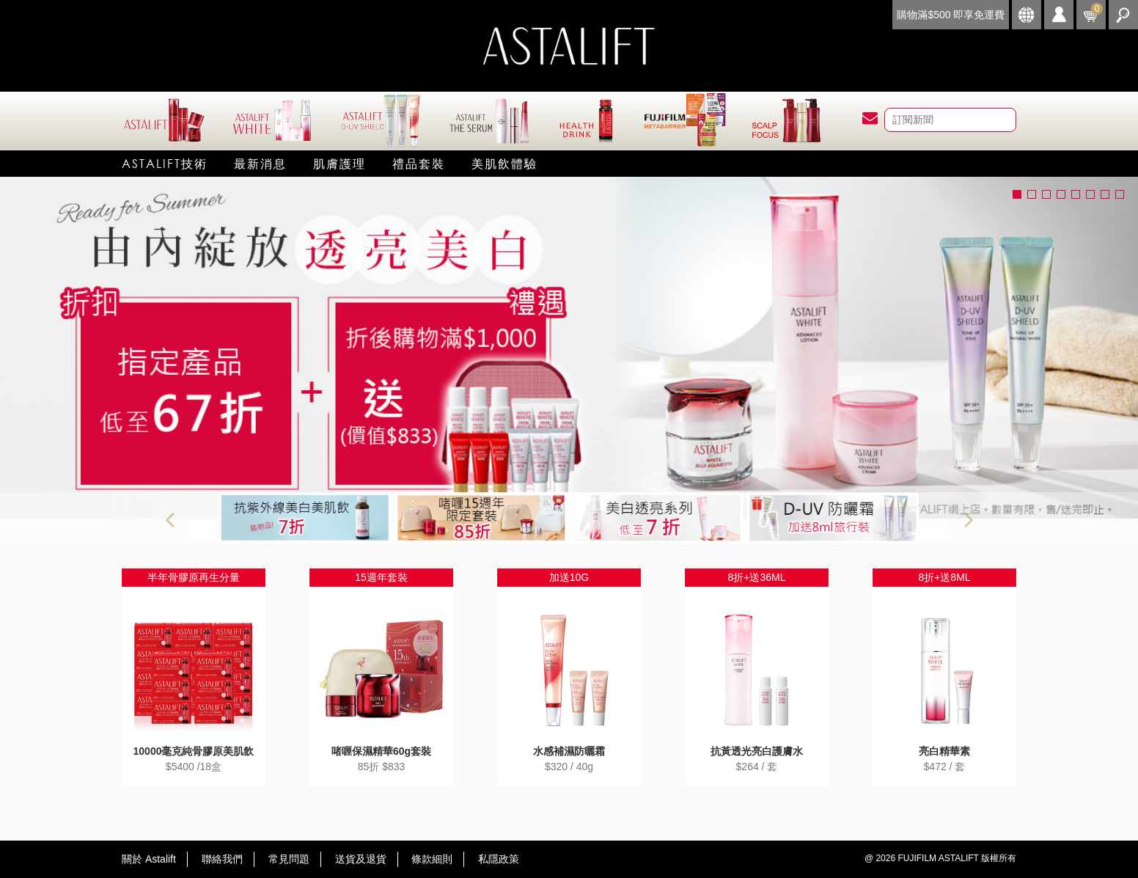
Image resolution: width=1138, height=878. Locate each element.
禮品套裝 (418, 163)
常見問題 (288, 859)
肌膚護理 (339, 163)
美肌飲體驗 (504, 163)
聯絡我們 (222, 859)
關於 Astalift (149, 859)
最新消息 (260, 163)
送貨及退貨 (360, 859)
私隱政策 (498, 859)
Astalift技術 (165, 163)
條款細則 (431, 859)
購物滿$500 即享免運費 (951, 15)
